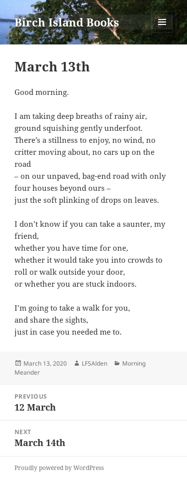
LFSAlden (94, 363)
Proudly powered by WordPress (59, 468)
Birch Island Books (66, 21)
